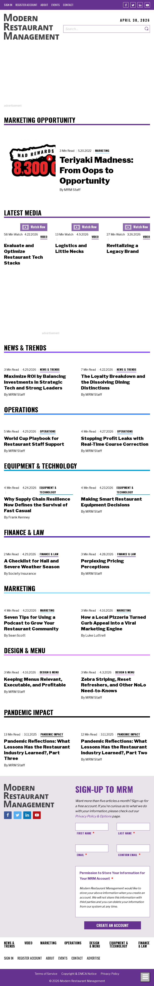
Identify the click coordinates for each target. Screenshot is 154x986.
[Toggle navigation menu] (145, 977)
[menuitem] (8, 5)
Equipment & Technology (48, 489)
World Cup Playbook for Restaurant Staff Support (34, 441)
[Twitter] (133, 5)
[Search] (147, 29)
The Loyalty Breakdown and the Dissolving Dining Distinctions (113, 382)
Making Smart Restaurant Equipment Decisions (111, 502)
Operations (48, 431)
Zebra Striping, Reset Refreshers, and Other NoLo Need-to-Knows (113, 685)
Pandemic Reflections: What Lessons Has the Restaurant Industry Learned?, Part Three (37, 749)
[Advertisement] (77, 76)
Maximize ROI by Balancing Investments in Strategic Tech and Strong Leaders (35, 382)
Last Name (125, 833)
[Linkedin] (140, 5)
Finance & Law (49, 554)
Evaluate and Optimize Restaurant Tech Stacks (23, 254)
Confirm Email (127, 855)
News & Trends (50, 369)
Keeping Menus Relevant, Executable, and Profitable (35, 682)
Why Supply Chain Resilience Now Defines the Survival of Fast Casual (37, 504)
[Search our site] (103, 29)
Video (43, 236)
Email (80, 855)
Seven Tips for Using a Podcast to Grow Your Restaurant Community (31, 623)
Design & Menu (49, 672)
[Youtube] (147, 5)
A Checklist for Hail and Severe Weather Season (32, 563)
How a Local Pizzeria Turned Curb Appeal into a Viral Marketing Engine (113, 623)
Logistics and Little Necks (71, 248)
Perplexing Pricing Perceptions (102, 563)
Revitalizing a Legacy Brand (123, 248)
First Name (84, 833)
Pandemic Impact (52, 734)
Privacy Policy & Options (93, 816)
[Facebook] (126, 5)
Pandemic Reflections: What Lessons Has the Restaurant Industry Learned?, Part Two (114, 747)
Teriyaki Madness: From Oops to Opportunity (96, 170)
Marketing (102, 150)
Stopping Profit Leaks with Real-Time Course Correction (114, 441)
